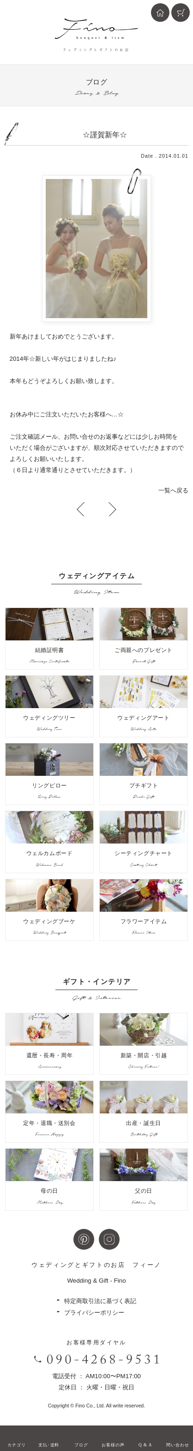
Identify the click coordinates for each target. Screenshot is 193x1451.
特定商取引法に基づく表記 (100, 1301)
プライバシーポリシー (94, 1312)
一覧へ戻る (173, 490)
